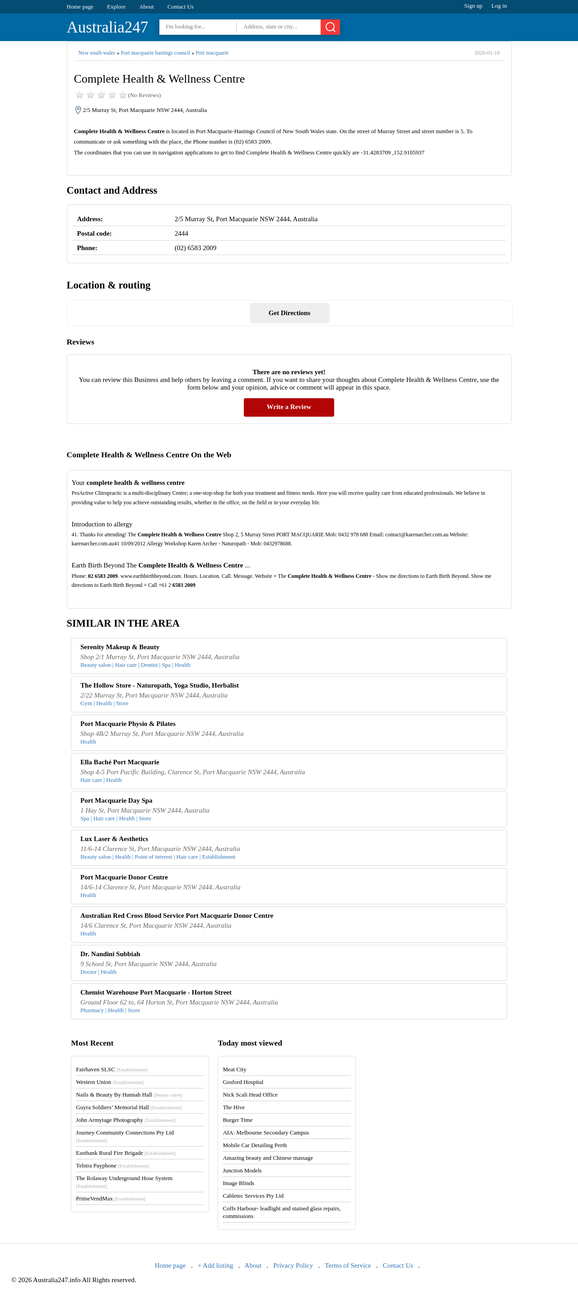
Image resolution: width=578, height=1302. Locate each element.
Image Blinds (238, 1183)
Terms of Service (348, 1265)
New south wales (97, 53)
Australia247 (108, 27)
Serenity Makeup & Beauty (119, 647)
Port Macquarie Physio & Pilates (128, 723)
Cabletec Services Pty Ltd (253, 1195)
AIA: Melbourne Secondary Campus (266, 1132)
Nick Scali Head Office (250, 1094)
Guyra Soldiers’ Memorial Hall (129, 1107)
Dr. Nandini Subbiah (110, 954)
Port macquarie (212, 53)
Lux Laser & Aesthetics (114, 838)
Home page (80, 6)
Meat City (234, 1069)
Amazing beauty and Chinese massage (268, 1157)
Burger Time (237, 1119)
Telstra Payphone (112, 1165)
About (146, 6)
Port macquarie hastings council (155, 53)
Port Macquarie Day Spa (116, 800)
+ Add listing (215, 1265)
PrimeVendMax (110, 1198)
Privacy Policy (293, 1265)
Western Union (110, 1082)
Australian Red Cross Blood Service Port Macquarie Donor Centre (176, 915)
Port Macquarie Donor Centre (124, 877)
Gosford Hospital (243, 1082)
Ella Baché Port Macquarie (119, 762)
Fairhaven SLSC (111, 1069)
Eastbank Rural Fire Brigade (125, 1152)
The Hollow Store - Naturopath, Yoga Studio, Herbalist (159, 685)
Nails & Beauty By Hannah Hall (129, 1094)
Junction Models (242, 1170)
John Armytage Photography (126, 1119)
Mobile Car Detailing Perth (255, 1145)
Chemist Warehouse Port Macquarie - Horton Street (156, 992)
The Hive (234, 1107)
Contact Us (181, 6)
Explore (116, 6)
